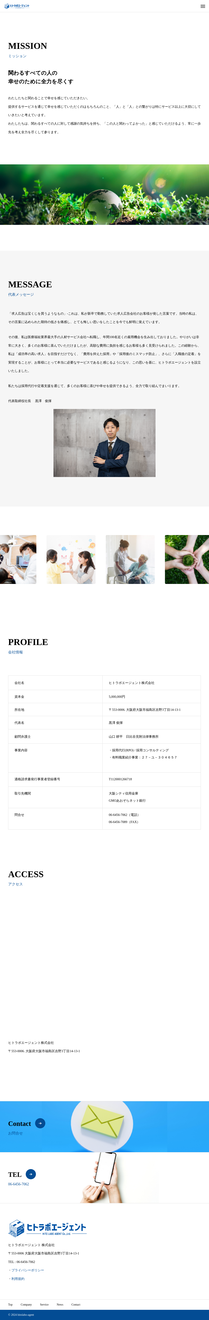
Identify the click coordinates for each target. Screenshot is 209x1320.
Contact (75, 1304)
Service (44, 1304)
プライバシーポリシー (27, 1270)
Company (26, 1304)
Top (10, 1304)
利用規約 (17, 1278)
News (60, 1304)
